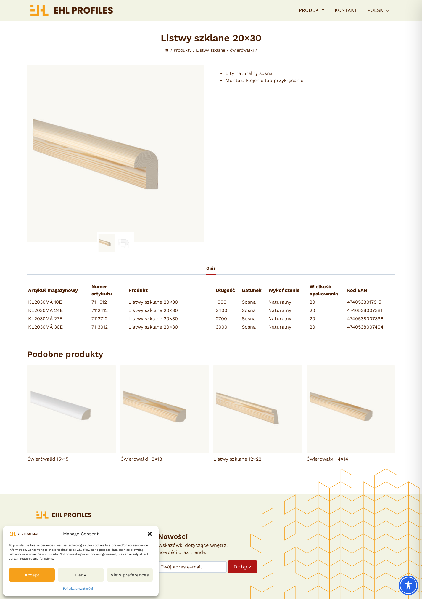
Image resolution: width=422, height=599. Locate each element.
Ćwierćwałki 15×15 (47, 459)
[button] (150, 534)
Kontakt (346, 10)
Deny (80, 575)
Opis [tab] (211, 268)
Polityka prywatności (78, 588)
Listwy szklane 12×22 (237, 459)
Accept (32, 575)
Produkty (311, 10)
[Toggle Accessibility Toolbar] (408, 585)
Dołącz (242, 566)
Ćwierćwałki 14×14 (327, 459)
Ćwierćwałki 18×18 (141, 459)
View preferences (130, 575)
